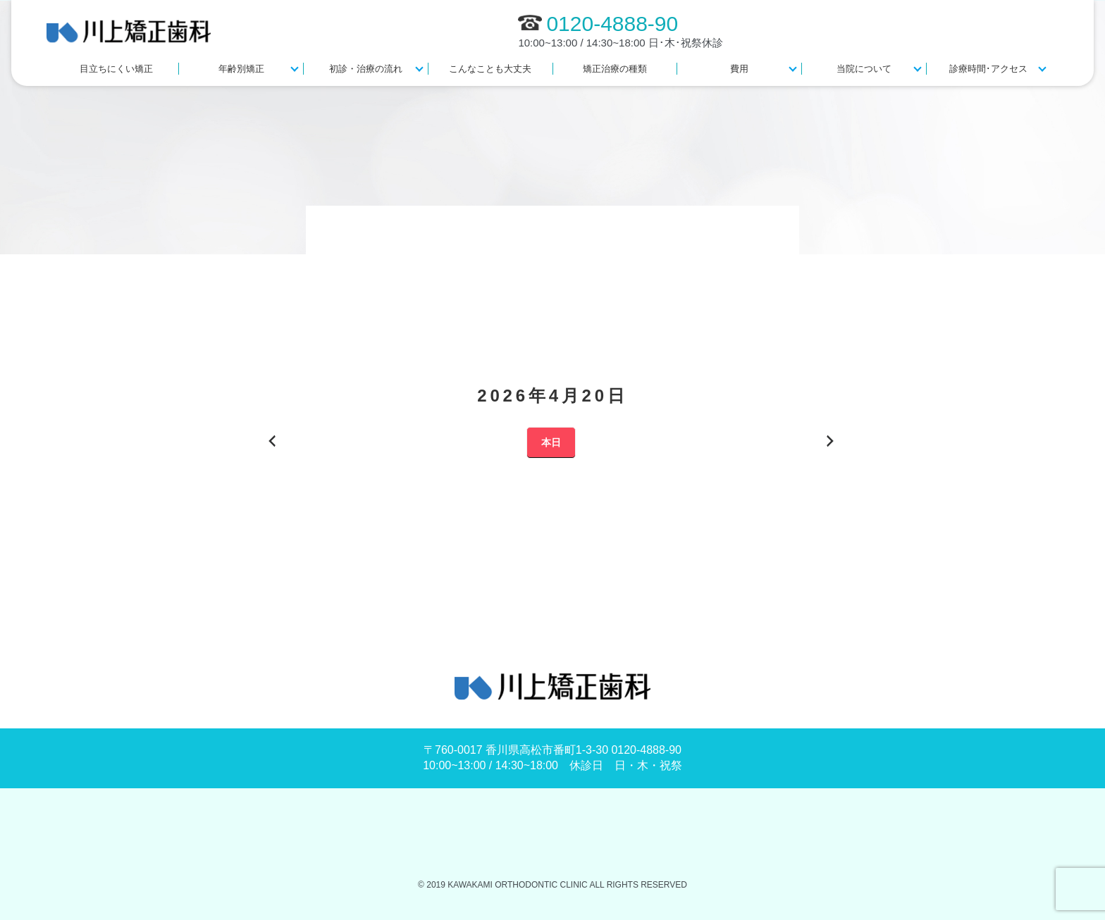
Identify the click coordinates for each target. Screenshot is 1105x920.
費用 (739, 68)
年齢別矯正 (241, 68)
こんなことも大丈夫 (490, 68)
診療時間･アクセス (988, 68)
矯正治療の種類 (615, 68)
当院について (864, 68)
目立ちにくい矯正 (116, 68)
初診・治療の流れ (365, 68)
